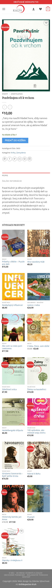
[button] (3, 9)
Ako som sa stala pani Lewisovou (12, 347)
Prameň (31, 517)
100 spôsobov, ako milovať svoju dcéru (36, 431)
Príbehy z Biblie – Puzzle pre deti (13, 262)
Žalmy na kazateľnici (36, 389)
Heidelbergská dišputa (12, 430)
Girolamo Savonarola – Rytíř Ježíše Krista (12, 474)
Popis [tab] (5, 175)
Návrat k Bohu (33, 473)
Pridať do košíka (15, 140)
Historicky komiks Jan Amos (11, 518)
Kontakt (26, 577)
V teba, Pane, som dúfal (38, 346)
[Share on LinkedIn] (29, 159)
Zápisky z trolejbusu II (12, 560)
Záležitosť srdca (9, 389)
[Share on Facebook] (9, 159)
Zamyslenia (17, 93)
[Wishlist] (40, 9)
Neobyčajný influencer (12, 305)
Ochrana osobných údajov (29, 573)
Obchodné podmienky (14, 575)
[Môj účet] (33, 9)
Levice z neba (33, 305)
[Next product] (4, 107)
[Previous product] (10, 107)
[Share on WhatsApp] (4, 159)
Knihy (5, 93)
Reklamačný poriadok (37, 575)
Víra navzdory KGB (35, 262)
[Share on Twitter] (14, 159)
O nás (11, 573)
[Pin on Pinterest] (24, 159)
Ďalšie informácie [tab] (12, 181)
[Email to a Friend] (19, 159)
